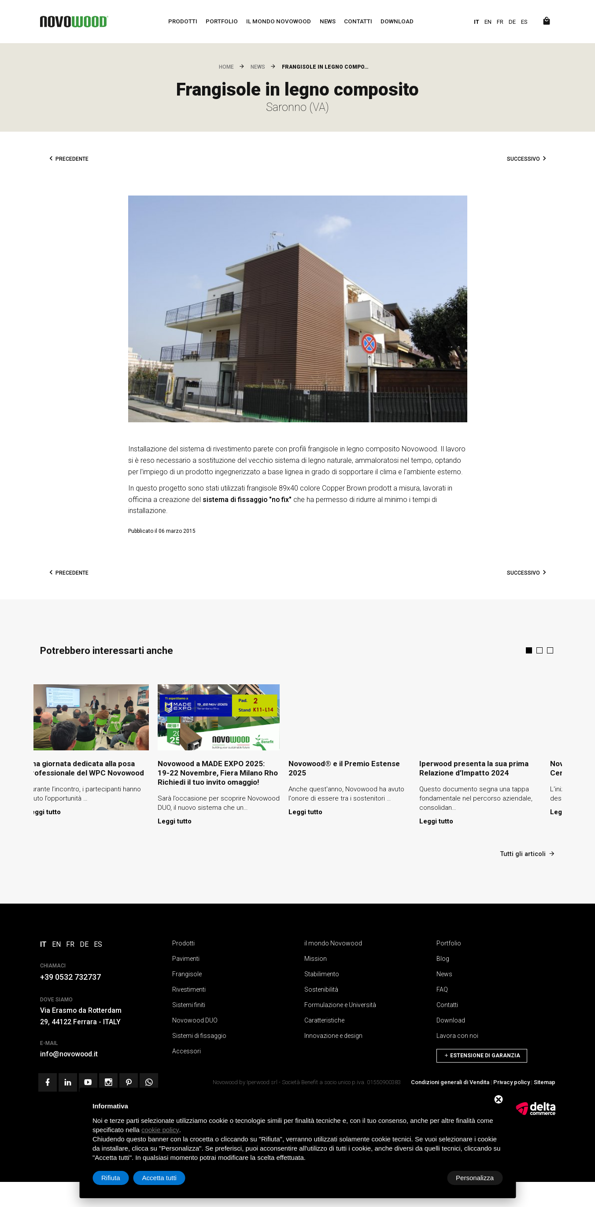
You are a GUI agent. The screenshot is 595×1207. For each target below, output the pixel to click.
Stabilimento (321, 972)
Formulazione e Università (340, 1003)
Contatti (359, 21)
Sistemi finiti (188, 1003)
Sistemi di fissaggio (199, 1034)
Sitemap (544, 1080)
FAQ (442, 988)
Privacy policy (511, 1080)
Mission (315, 957)
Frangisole (187, 972)
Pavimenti (186, 957)
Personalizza (120, 1177)
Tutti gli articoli (527, 852)
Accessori (186, 1049)
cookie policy (160, 1129)
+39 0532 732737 (70, 975)
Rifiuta (427, 1177)
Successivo (523, 159)
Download (398, 21)
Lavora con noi (457, 1034)
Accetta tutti (476, 1177)
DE (512, 21)
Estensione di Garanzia (481, 1052)
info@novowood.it (70, 1052)
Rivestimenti (189, 988)
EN (488, 21)
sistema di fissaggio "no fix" (247, 499)
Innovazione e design (333, 1034)
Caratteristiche (324, 1018)
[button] (529, 650)
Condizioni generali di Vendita (450, 1080)
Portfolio (220, 21)
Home (226, 67)
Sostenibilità (321, 988)
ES (524, 21)
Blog (442, 957)
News (328, 21)
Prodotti (181, 21)
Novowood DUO (195, 1018)
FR (500, 21)
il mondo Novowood (278, 21)
